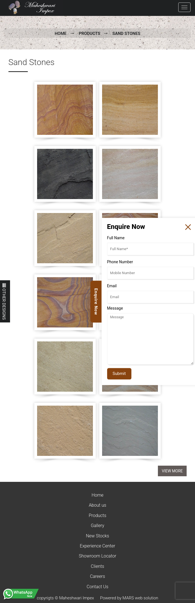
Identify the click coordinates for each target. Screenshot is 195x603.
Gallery (97, 525)
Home (61, 33)
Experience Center (97, 546)
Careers (97, 576)
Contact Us (98, 586)
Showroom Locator (97, 556)
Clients (97, 566)
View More (172, 471)
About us (97, 505)
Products (89, 33)
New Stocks (97, 536)
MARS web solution (140, 597)
